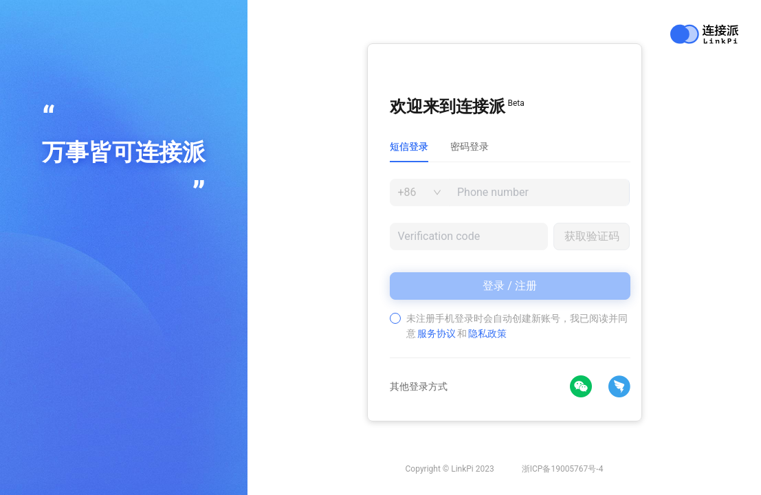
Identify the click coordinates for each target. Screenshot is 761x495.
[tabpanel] (510, 260)
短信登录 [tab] (409, 146)
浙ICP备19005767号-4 (563, 469)
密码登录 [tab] (469, 146)
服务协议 (436, 333)
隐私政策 (487, 333)
